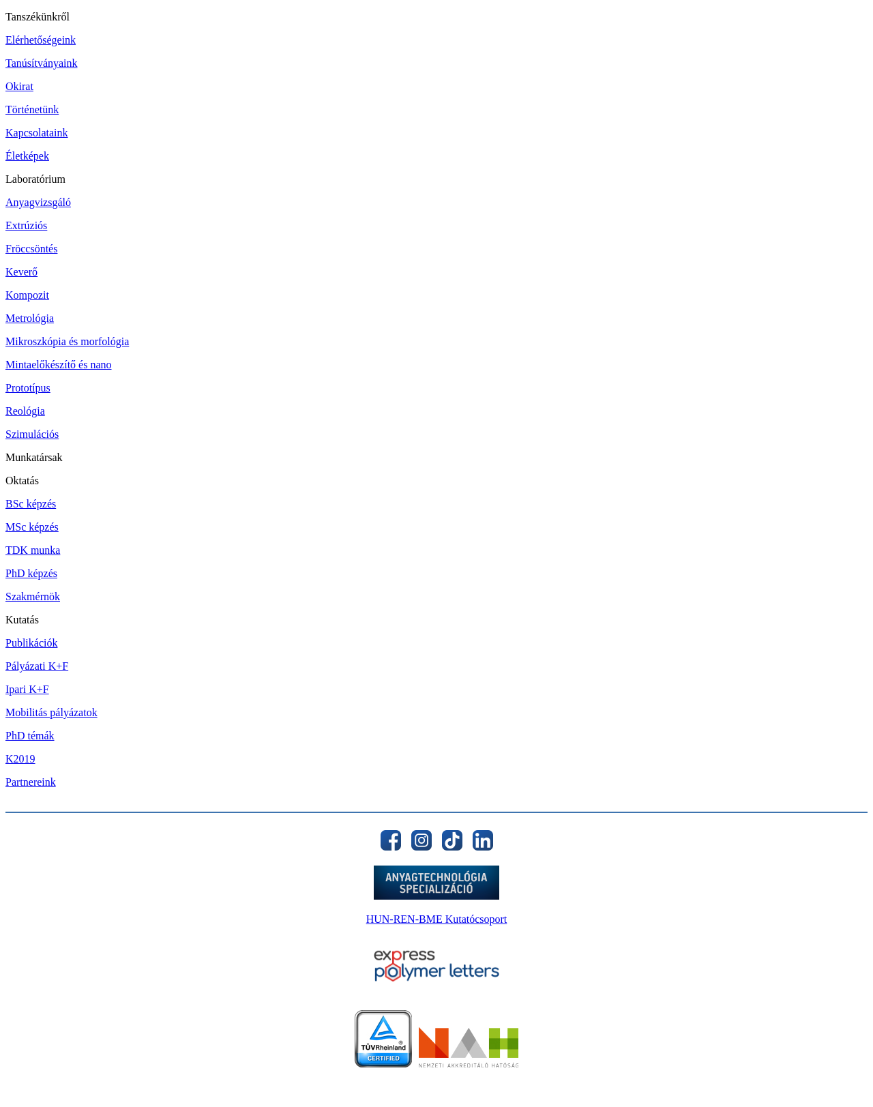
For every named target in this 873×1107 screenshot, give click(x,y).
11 (574, 1079)
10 (559, 1079)
